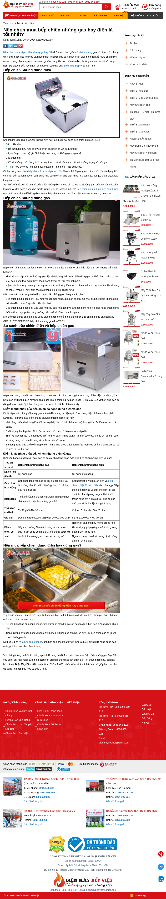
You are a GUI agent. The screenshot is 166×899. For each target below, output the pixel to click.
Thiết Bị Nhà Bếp (139, 90)
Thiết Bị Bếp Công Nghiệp (144, 97)
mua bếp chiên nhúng (30, 642)
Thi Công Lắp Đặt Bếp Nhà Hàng (144, 160)
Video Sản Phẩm (139, 64)
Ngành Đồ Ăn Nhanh (141, 138)
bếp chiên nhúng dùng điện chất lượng (98, 189)
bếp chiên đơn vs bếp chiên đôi (45, 171)
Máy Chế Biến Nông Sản (143, 152)
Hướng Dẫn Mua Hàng (17, 720)
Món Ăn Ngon (137, 57)
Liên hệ (118, 15)
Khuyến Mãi (136, 83)
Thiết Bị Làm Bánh (140, 124)
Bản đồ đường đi (33, 801)
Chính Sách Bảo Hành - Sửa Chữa (50, 717)
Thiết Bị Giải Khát (139, 131)
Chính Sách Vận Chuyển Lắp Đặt (18, 726)
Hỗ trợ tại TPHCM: (109, 706)
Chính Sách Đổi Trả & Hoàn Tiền (49, 726)
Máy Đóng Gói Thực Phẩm (144, 145)
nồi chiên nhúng (83, 52)
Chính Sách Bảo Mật (16, 733)
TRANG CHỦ (47, 15)
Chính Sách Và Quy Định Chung (18, 713)
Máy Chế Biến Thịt (140, 104)
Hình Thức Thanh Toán (49, 711)
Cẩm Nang (100, 15)
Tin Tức (83, 15)
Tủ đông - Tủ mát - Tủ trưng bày (145, 113)
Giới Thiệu (65, 15)
